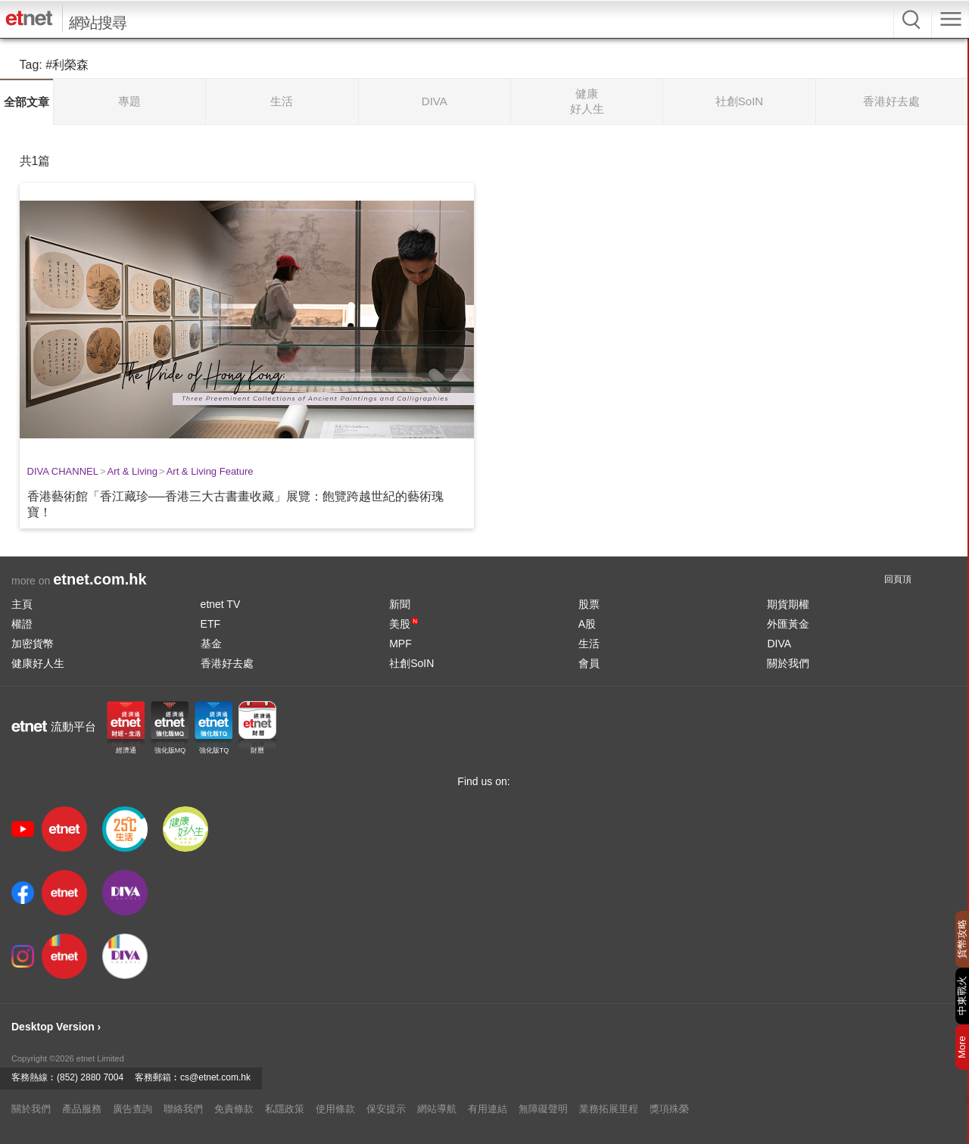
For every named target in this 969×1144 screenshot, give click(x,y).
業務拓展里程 (608, 1108)
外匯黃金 (788, 624)
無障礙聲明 (543, 1108)
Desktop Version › (56, 1027)
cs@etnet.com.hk (215, 1077)
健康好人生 (37, 663)
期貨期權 (788, 604)
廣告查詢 (132, 1108)
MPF (400, 643)
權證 (22, 624)
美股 (403, 624)
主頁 (22, 604)
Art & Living (132, 471)
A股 (587, 624)
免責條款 (234, 1108)
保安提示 (386, 1108)
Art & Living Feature (210, 471)
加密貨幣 (32, 643)
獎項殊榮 (669, 1108)
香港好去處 (227, 663)
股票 (589, 604)
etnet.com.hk (99, 579)
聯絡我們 (183, 1108)
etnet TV (221, 604)
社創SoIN (411, 663)
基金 (211, 643)
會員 (589, 663)
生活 (589, 643)
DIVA (779, 643)
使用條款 (335, 1108)
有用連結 (487, 1108)
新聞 (399, 604)
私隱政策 (284, 1108)
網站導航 (436, 1108)
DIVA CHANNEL (62, 471)
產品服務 (81, 1108)
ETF (210, 624)
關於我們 (788, 663)
